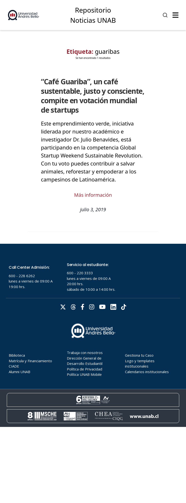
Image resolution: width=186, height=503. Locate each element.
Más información (93, 195)
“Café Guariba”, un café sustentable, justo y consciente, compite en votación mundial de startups (92, 96)
